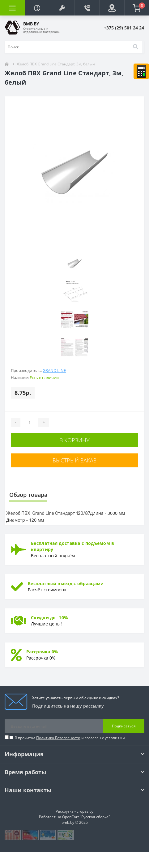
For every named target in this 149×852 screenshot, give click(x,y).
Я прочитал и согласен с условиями (70, 737)
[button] (62, 7)
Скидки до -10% (49, 617)
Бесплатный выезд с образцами (66, 583)
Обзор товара (28, 494)
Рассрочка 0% (42, 652)
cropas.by (85, 811)
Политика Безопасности (58, 737)
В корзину (74, 440)
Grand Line (54, 370)
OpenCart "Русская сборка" (86, 816)
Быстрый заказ (74, 460)
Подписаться (124, 726)
